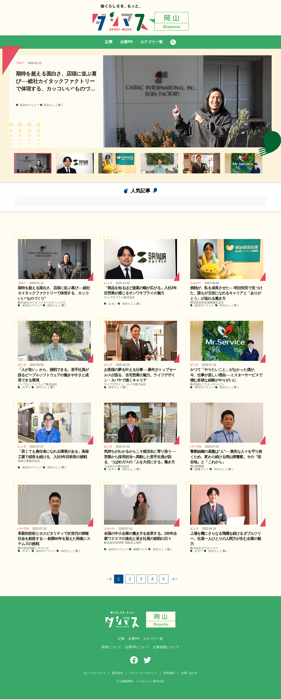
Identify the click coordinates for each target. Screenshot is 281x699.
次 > (174, 579)
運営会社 (117, 673)
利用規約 (169, 673)
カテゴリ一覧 (151, 42)
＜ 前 (109, 579)
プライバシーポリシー (143, 673)
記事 (109, 42)
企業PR (126, 42)
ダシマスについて (94, 673)
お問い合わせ (189, 673)
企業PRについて (137, 647)
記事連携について (166, 647)
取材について (111, 647)
